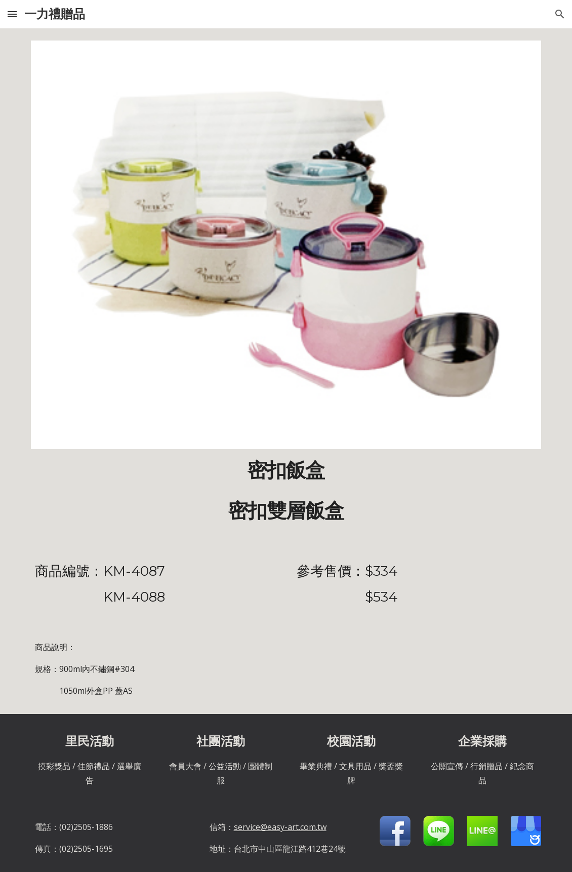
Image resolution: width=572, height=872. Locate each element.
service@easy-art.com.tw (280, 827)
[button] (12, 14)
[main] (286, 490)
